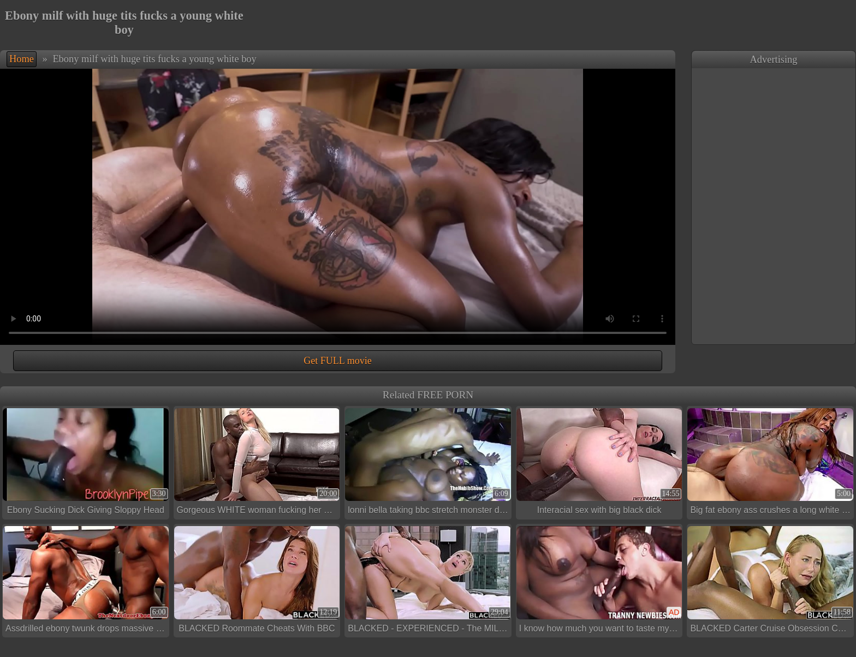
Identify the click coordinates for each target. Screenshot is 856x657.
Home (21, 58)
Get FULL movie (337, 360)
